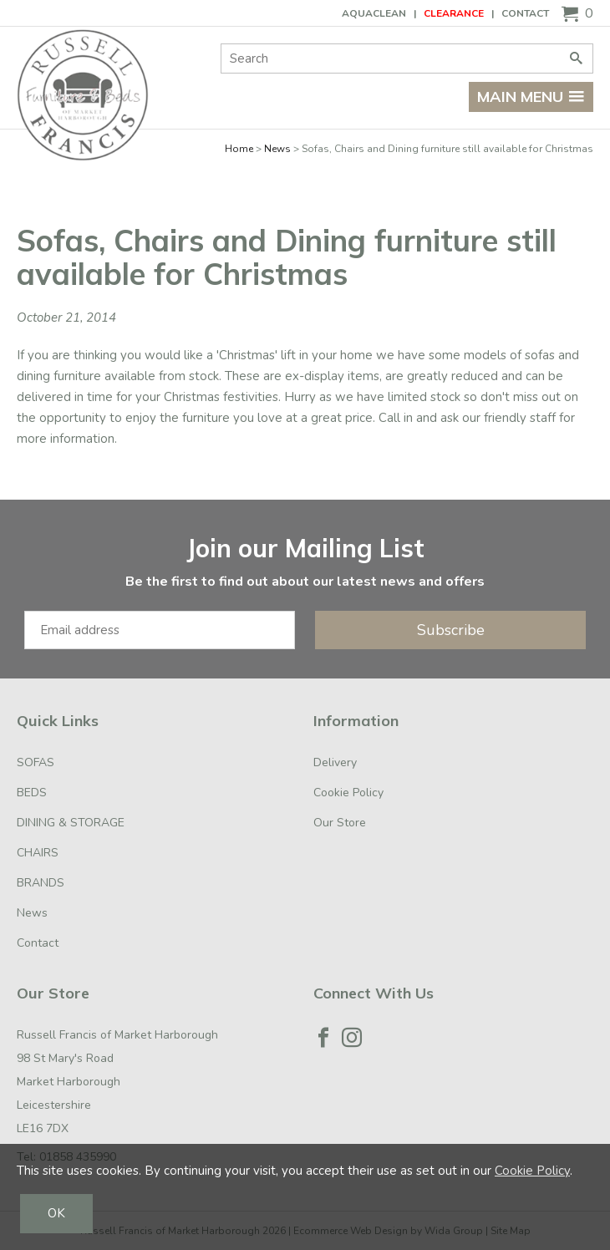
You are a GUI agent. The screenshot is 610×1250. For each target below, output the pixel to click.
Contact (525, 13)
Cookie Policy (348, 792)
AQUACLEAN (374, 13)
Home (239, 148)
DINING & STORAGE (71, 823)
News (277, 148)
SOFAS (35, 762)
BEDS (32, 792)
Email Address (0, 516)
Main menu (531, 96)
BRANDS (40, 883)
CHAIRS (37, 853)
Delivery (335, 762)
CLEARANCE (454, 13)
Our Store (339, 823)
